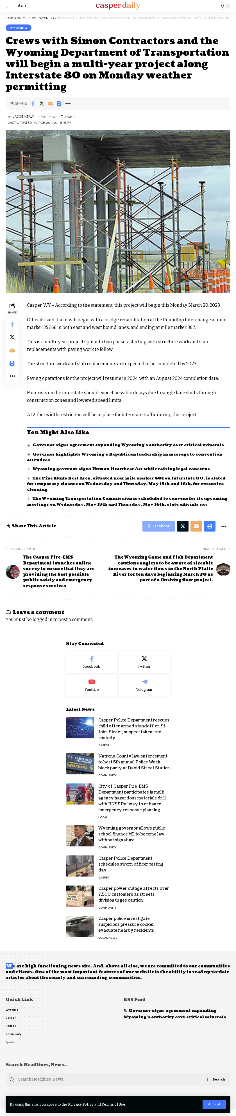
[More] (68, 103)
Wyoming (18, 27)
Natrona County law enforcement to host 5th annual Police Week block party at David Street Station (134, 768)
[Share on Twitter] (42, 103)
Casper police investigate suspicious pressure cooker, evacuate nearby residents (126, 930)
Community (107, 781)
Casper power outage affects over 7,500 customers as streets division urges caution (133, 900)
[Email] (50, 103)
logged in (43, 626)
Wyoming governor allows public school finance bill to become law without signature (131, 840)
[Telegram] (144, 692)
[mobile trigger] (10, 6)
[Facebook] (91, 669)
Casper (103, 751)
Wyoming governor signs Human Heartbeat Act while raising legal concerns (125, 469)
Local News (107, 943)
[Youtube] (91, 692)
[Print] (59, 103)
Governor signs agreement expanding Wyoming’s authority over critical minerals (131, 445)
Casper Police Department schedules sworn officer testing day (131, 870)
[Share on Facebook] (33, 103)
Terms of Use (115, 1104)
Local (103, 823)
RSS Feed (135, 1006)
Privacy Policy (81, 1104)
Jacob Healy (24, 117)
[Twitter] (144, 669)
